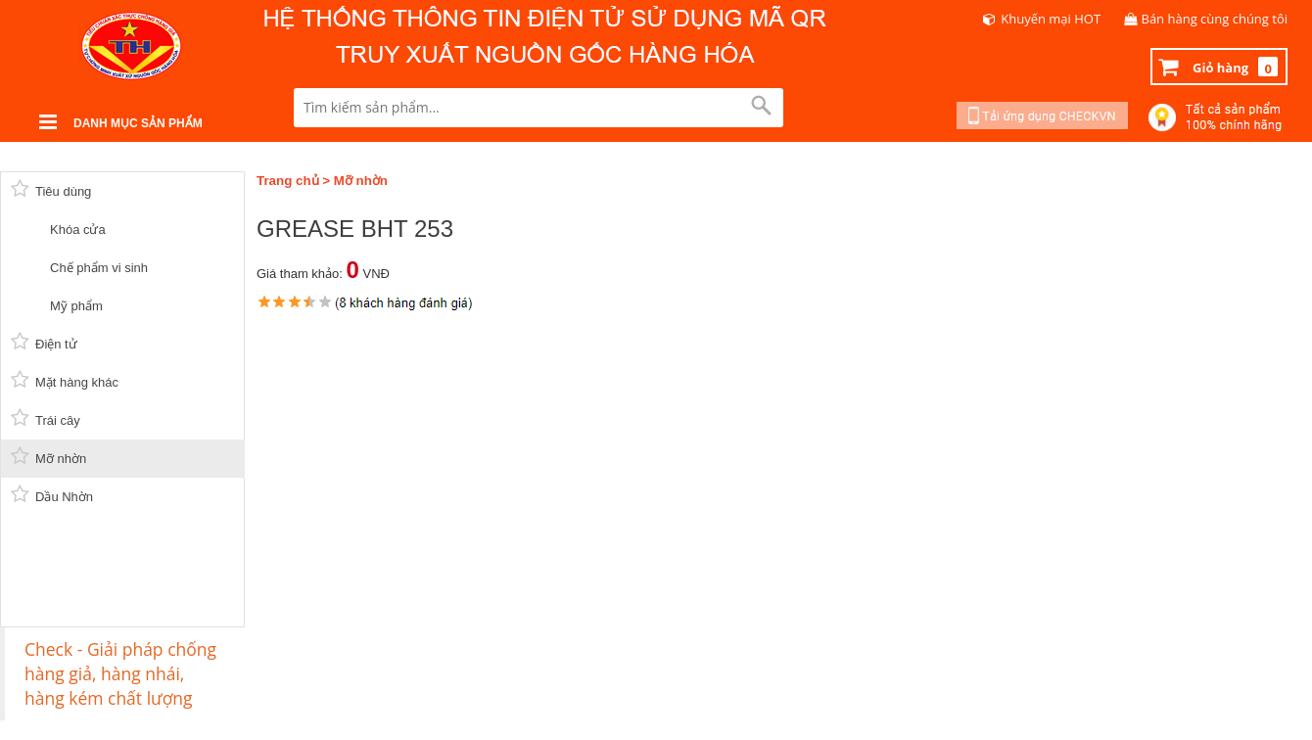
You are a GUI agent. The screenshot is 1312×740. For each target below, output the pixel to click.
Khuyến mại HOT (1051, 18)
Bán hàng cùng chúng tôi (1215, 18)
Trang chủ (288, 180)
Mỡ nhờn (361, 180)
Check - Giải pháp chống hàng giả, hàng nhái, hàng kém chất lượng (120, 673)
